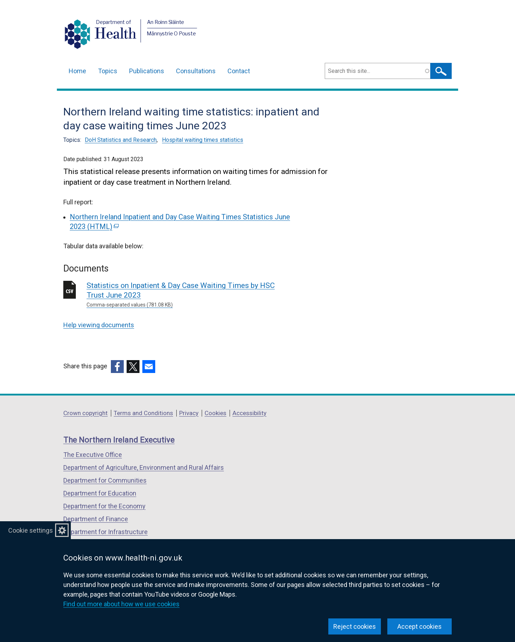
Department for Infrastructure (105, 532)
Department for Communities (105, 480)
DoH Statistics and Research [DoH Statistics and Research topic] (121, 139)
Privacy (188, 413)
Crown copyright (85, 413)
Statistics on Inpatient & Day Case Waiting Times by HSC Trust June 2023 (189, 295)
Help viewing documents (98, 325)
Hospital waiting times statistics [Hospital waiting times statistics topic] (202, 139)
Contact (238, 71)
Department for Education (99, 493)
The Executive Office (92, 454)
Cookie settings (30, 530)
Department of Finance (95, 519)
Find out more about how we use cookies (121, 604)
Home (77, 71)
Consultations (196, 71)
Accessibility (249, 413)
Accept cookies (419, 626)
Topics (107, 71)
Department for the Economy (104, 506)
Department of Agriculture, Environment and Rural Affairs (143, 467)
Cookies (215, 413)
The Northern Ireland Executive (119, 440)
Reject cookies (354, 626)
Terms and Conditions (143, 413)
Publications (146, 71)
